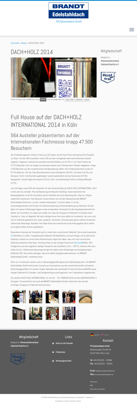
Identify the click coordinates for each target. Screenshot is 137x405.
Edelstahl (79, 99)
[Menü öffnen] (131, 29)
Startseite (15, 43)
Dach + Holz (70, 99)
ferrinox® (78, 242)
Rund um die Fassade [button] (62, 343)
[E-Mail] (5, 30)
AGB (91, 385)
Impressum (93, 382)
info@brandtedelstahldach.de (105, 371)
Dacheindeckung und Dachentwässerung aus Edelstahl (65, 397)
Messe (24, 43)
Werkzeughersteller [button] (61, 361)
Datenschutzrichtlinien (97, 389)
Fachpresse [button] (58, 352)
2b (12, 235)
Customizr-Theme (75, 401)
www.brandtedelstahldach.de (103, 374)
